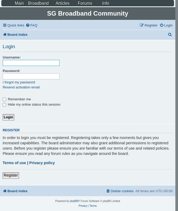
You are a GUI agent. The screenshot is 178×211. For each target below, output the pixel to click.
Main (19, 3)
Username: (12, 57)
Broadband (38, 3)
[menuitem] (31, 25)
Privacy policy (42, 163)
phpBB (74, 201)
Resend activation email (21, 87)
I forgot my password (19, 82)
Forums (85, 3)
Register (11, 175)
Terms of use (14, 163)
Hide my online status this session (31, 104)
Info (105, 3)
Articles (62, 3)
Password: (11, 71)
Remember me (17, 99)
